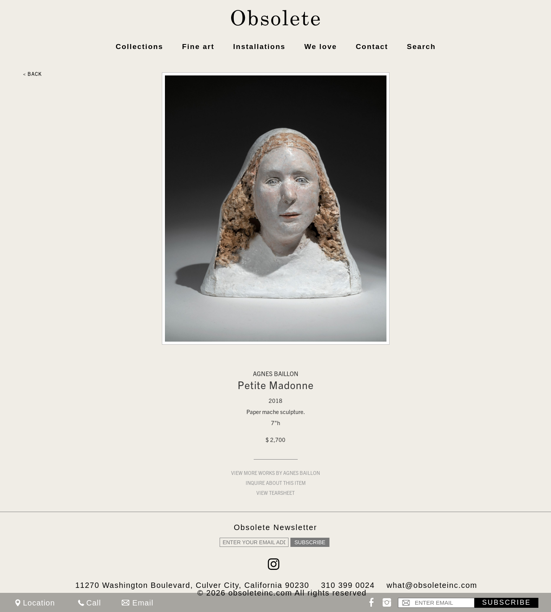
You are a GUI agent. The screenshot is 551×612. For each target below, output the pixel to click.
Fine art (198, 46)
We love (320, 46)
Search (421, 46)
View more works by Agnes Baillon (275, 473)
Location (39, 603)
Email (142, 603)
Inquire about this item (276, 483)
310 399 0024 (348, 585)
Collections (139, 46)
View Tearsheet (275, 493)
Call (93, 603)
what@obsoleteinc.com (431, 585)
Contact (372, 46)
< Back (32, 74)
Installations (259, 46)
